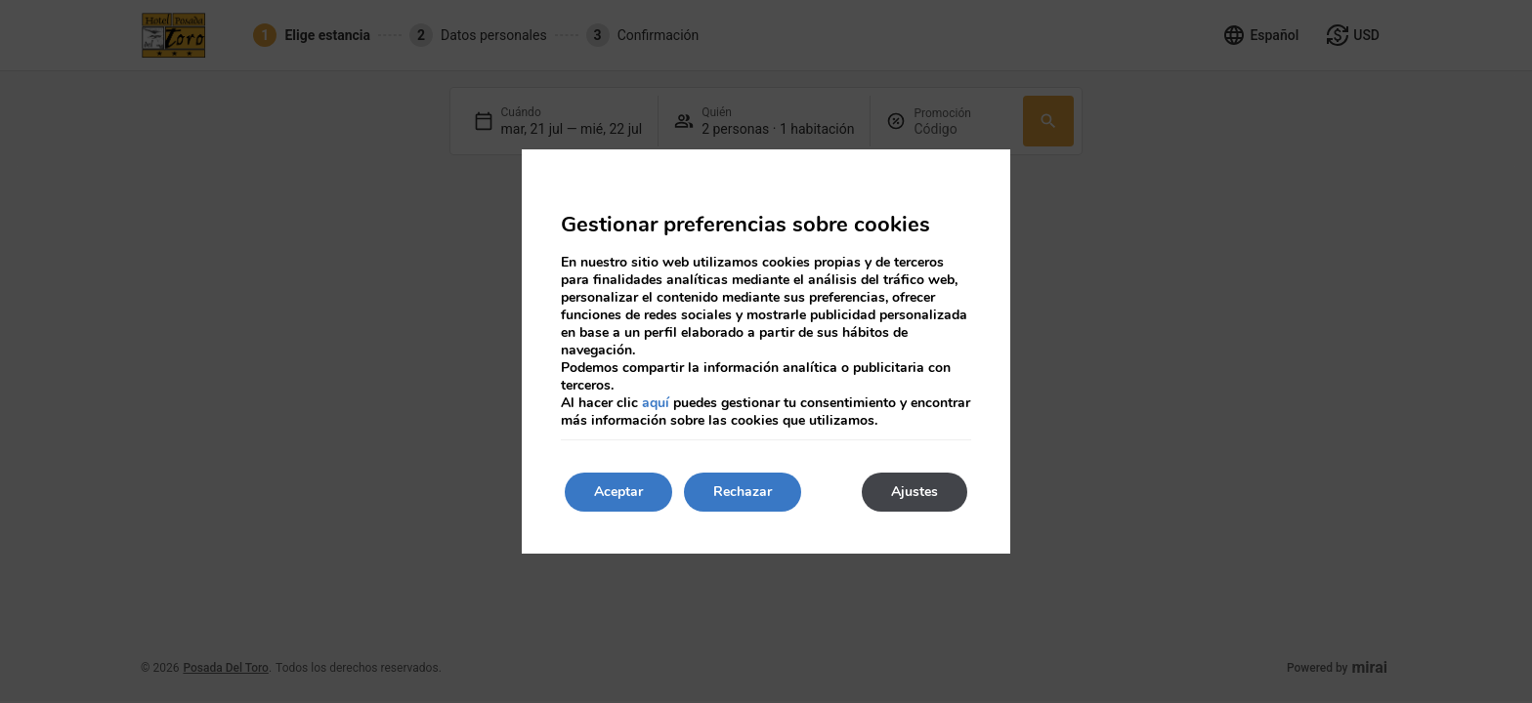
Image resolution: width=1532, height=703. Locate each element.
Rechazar (742, 491)
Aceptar (618, 491)
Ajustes (914, 491)
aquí (655, 402)
